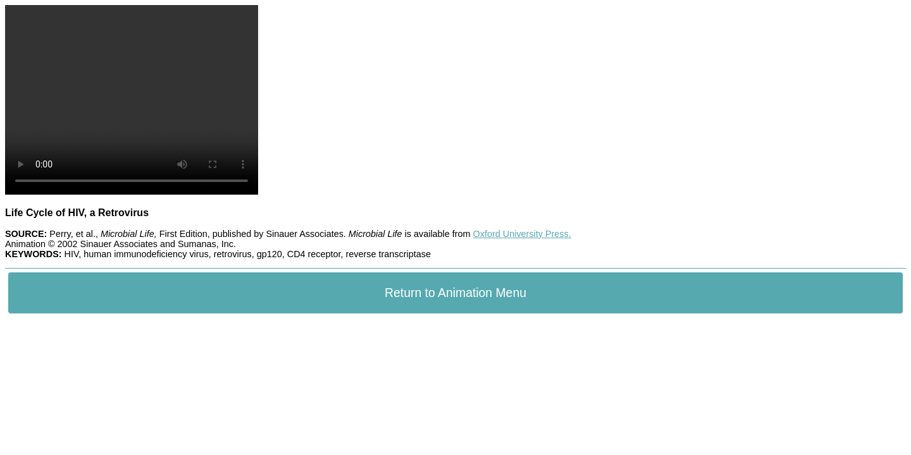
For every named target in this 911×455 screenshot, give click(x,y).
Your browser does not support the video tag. (131, 100)
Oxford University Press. (522, 234)
